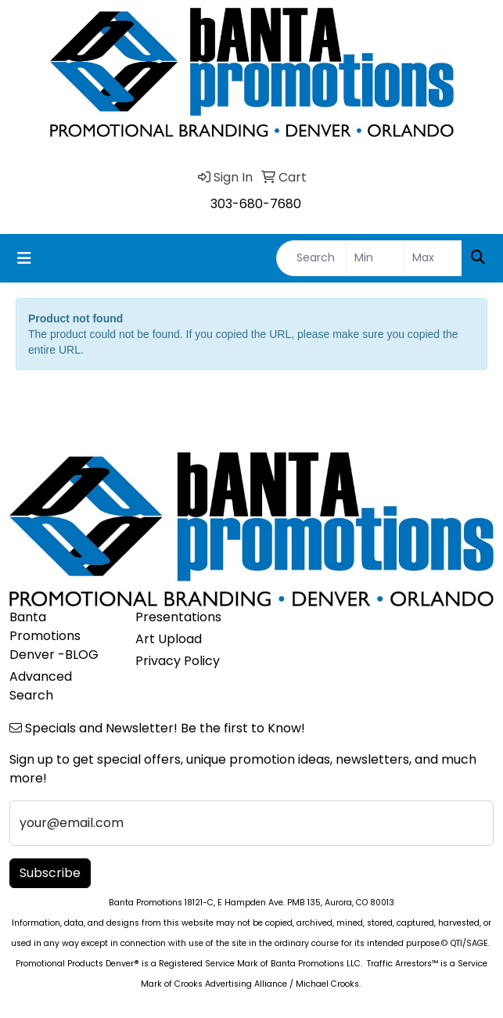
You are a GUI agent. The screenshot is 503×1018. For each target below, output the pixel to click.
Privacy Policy (177, 661)
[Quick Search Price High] (433, 258)
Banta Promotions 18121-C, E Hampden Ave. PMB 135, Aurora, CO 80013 (251, 902)
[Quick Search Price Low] (375, 258)
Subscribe (50, 873)
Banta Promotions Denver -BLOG (54, 636)
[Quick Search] (311, 258)
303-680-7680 (255, 204)
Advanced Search (40, 685)
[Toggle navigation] (24, 258)
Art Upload (168, 639)
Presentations (178, 617)
